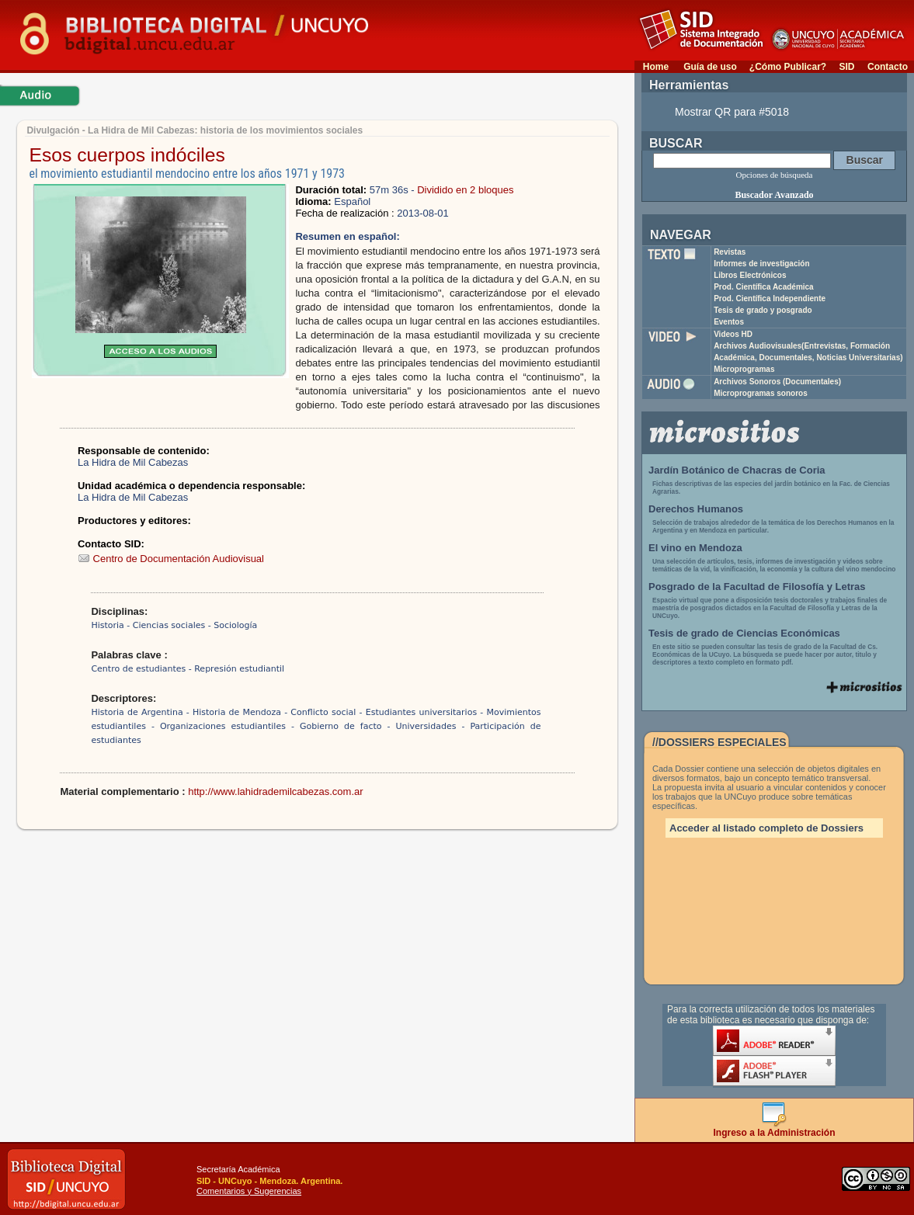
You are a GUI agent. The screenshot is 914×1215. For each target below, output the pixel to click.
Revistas (729, 252)
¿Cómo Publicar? (787, 66)
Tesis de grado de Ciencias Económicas (744, 633)
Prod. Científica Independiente (769, 298)
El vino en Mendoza (695, 548)
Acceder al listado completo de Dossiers (766, 828)
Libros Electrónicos (750, 275)
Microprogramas (744, 369)
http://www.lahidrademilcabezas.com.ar (275, 791)
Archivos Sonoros (777, 381)
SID (846, 66)
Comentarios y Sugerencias (248, 1191)
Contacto (887, 66)
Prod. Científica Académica (764, 287)
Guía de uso (710, 66)
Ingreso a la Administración (775, 1128)
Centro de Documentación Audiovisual (171, 558)
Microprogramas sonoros (761, 393)
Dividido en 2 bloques (465, 190)
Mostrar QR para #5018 (732, 112)
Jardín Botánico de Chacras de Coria (736, 470)
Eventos (729, 322)
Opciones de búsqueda (774, 174)
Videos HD (733, 334)
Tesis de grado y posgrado (763, 310)
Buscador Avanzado (774, 194)
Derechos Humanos (695, 509)
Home (656, 66)
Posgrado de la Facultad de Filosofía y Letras (757, 586)
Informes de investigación (761, 263)
